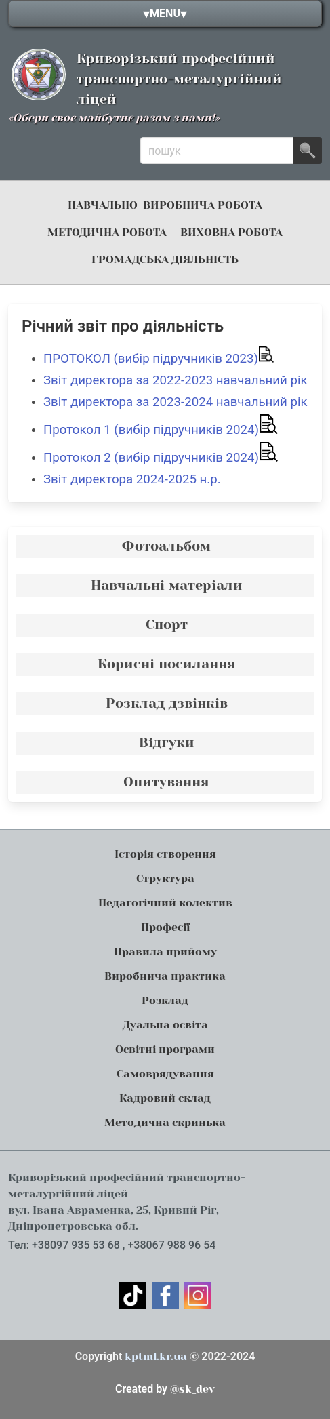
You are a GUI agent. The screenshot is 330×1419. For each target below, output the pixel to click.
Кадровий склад (165, 1098)
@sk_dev (165, 1388)
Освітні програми (165, 1049)
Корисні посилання (167, 664)
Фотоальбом (166, 546)
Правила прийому (165, 951)
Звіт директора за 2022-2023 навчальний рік (175, 380)
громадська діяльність (165, 259)
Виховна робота (231, 232)
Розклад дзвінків (167, 703)
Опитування (166, 782)
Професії (165, 927)
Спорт (167, 625)
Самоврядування (165, 1073)
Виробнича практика (165, 976)
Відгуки (166, 743)
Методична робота (107, 232)
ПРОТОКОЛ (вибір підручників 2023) (158, 358)
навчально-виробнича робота (165, 205)
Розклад (165, 1000)
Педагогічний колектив (165, 902)
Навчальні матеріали (167, 585)
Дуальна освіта (165, 1024)
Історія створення (165, 853)
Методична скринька (165, 1122)
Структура (165, 878)
